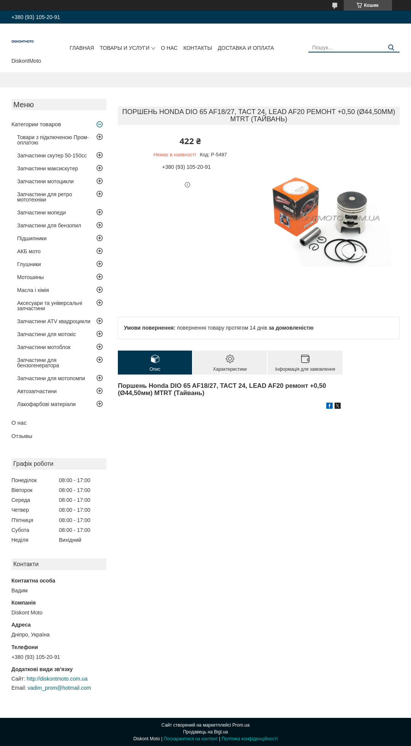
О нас (169, 48)
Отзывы (21, 436)
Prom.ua (240, 725)
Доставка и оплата (246, 48)
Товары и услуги (124, 48)
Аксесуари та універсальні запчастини (49, 305)
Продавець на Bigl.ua (205, 732)
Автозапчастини (37, 391)
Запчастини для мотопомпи (51, 378)
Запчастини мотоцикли (45, 181)
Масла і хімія (33, 290)
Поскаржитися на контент (190, 738)
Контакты (197, 48)
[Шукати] (391, 47)
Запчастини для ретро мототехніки (44, 197)
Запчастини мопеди (41, 213)
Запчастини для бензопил (49, 225)
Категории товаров (36, 124)
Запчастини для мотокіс (46, 334)
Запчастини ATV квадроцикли (53, 321)
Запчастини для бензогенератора (38, 362)
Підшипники (31, 238)
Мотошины (30, 277)
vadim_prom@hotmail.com (59, 688)
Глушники (29, 264)
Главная (82, 48)
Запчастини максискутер (47, 168)
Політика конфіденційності (250, 738)
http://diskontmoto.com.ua (57, 679)
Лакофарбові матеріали (46, 404)
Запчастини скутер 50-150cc (52, 155)
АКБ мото (29, 251)
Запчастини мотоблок (43, 347)
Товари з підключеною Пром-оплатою (53, 140)
